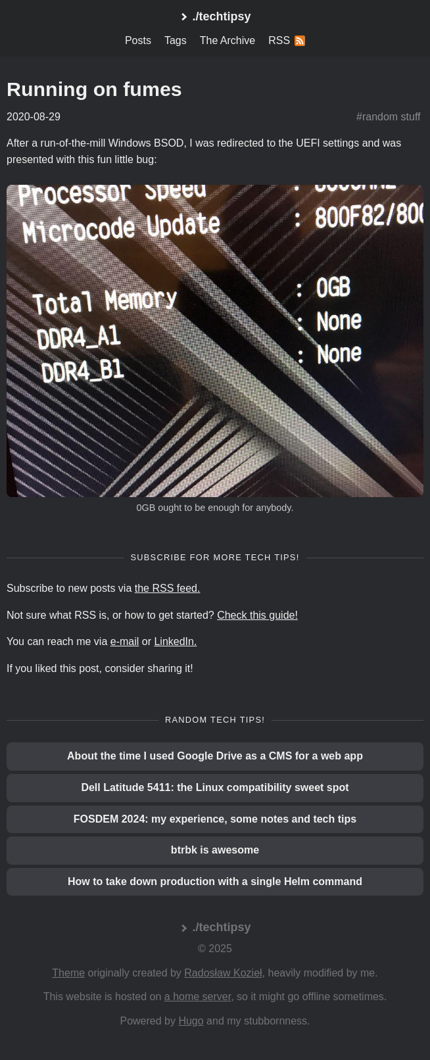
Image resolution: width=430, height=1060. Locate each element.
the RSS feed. (168, 588)
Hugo (190, 1020)
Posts (138, 40)
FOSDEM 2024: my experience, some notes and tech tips (215, 819)
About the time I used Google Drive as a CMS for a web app (215, 755)
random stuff (391, 116)
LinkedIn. (175, 641)
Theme (68, 972)
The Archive (227, 40)
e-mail (124, 641)
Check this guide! (257, 615)
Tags (175, 40)
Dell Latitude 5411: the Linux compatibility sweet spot (214, 787)
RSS (286, 40)
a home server (197, 996)
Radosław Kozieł (223, 972)
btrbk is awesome (215, 849)
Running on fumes (94, 89)
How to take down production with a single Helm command (215, 881)
